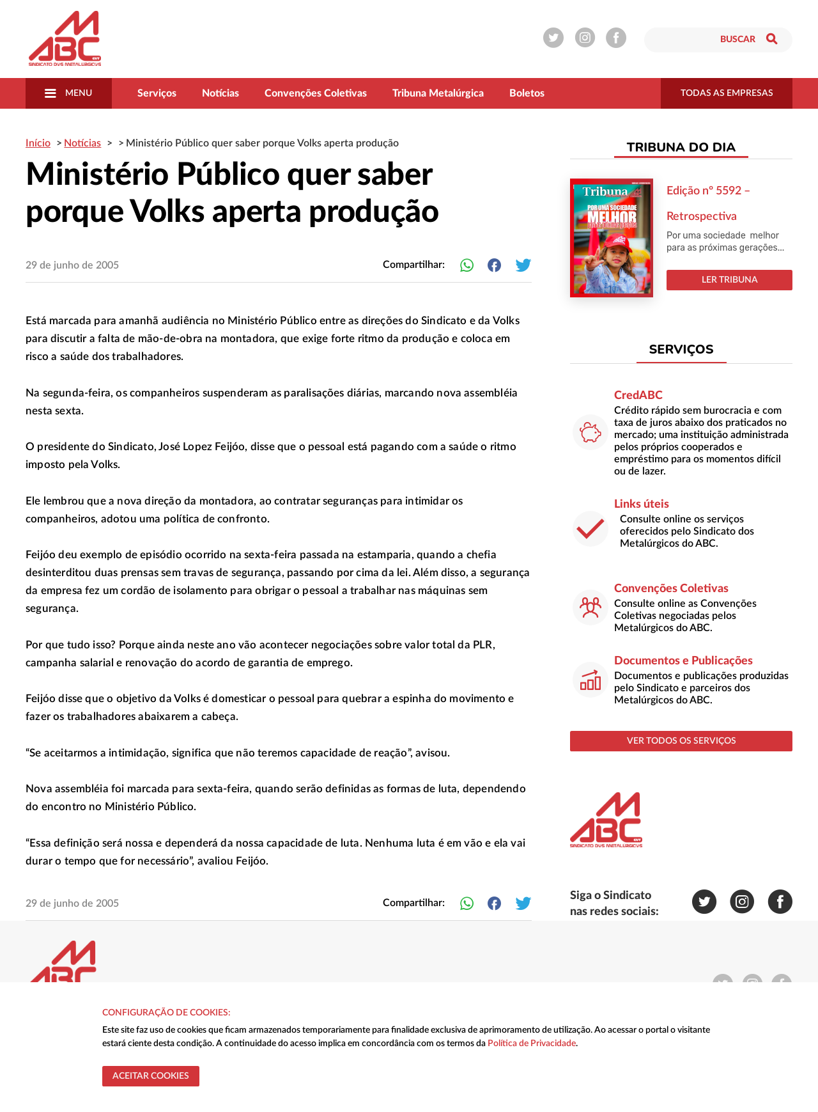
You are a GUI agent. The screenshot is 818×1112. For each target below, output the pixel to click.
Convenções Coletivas (316, 93)
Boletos (526, 93)
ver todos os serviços (681, 741)
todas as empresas (727, 93)
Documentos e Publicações (683, 661)
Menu (68, 93)
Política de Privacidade (532, 1043)
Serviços (156, 93)
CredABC (638, 396)
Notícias (220, 93)
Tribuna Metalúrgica (438, 93)
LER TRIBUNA (730, 280)
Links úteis (641, 504)
